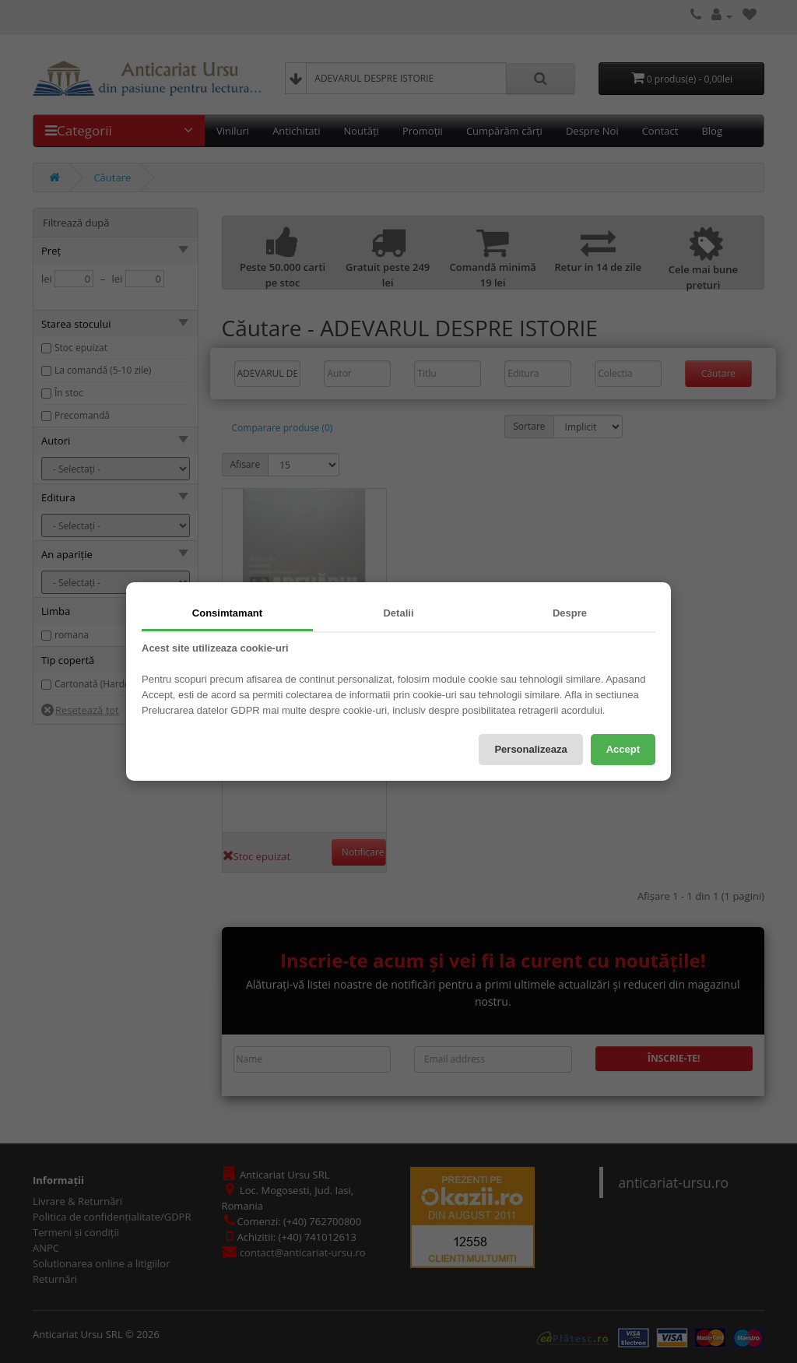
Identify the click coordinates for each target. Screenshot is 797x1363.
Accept (623, 749)
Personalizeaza (530, 749)
